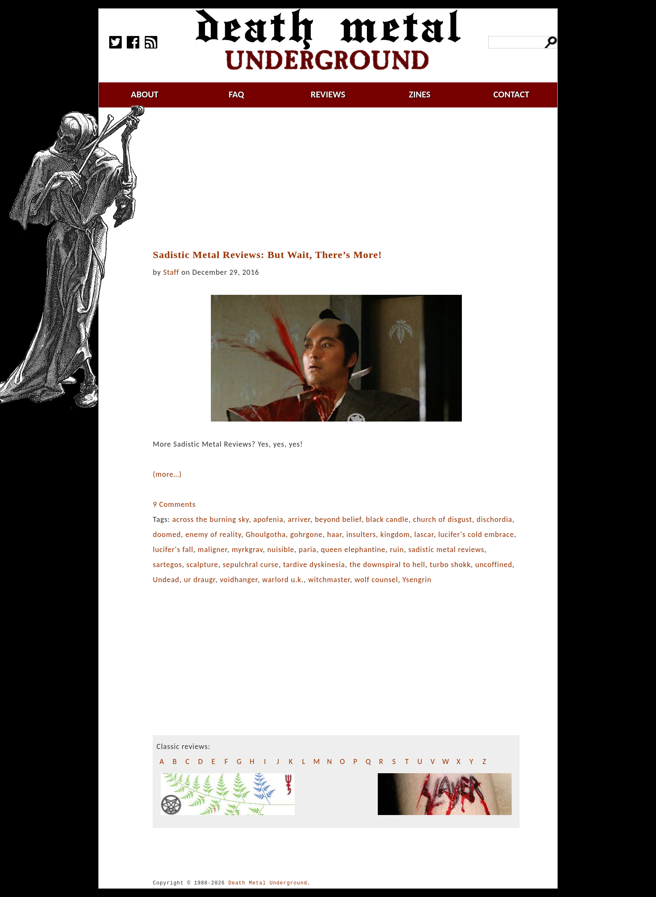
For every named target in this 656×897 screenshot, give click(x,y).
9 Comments (174, 504)
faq (236, 94)
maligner (213, 549)
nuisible (281, 549)
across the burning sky (210, 519)
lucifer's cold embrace (476, 534)
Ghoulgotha (266, 534)
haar (334, 534)
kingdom (395, 534)
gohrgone (306, 534)
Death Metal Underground (268, 883)
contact (511, 94)
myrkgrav (247, 549)
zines (419, 94)
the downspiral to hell (387, 564)
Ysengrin (417, 579)
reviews (328, 94)
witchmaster (329, 579)
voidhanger (239, 579)
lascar (424, 534)
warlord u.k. (283, 579)
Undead (166, 579)
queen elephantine (353, 549)
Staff (171, 272)
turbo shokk (450, 564)
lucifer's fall (173, 549)
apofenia (269, 519)
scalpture (202, 564)
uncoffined (493, 564)
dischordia (494, 519)
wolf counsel (376, 579)
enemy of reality (213, 534)
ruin (397, 549)
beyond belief (338, 519)
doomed (167, 534)
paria (307, 549)
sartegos (167, 564)
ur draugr (199, 579)
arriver (299, 519)
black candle (387, 519)
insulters (361, 534)
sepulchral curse (251, 564)
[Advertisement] (336, 178)
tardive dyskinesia (314, 564)
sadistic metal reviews (446, 549)
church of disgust (442, 519)
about (145, 94)
